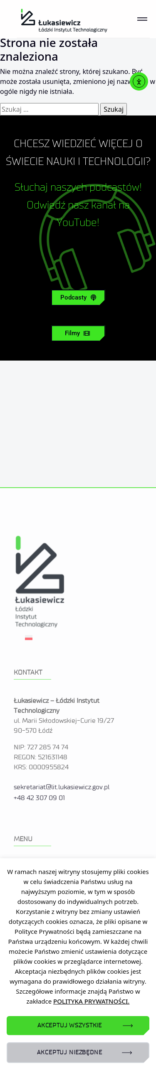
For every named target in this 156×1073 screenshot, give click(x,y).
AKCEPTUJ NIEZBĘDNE (69, 1052)
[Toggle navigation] (142, 19)
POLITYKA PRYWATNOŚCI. (91, 1001)
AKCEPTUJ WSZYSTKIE (69, 1025)
